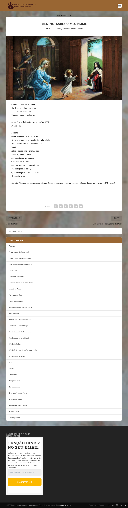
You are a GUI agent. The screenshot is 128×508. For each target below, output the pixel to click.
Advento (12, 246)
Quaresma (13, 375)
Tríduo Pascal (14, 411)
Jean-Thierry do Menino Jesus (20, 307)
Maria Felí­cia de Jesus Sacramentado (23, 350)
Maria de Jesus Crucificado (19, 338)
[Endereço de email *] (25, 472)
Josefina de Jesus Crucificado (20, 319)
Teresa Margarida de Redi (18, 405)
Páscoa (11, 369)
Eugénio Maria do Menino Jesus (21, 283)
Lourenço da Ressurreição (18, 326)
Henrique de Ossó (15, 295)
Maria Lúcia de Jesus (17, 356)
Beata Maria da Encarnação (19, 252)
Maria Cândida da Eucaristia (20, 332)
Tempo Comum (14, 381)
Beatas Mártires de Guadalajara (21, 264)
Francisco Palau (15, 289)
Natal (59, 29)
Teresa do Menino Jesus (72, 29)
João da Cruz (14, 313)
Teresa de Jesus (14, 387)
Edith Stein (13, 271)
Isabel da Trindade (16, 301)
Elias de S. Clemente (16, 277)
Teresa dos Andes (15, 399)
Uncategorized (14, 417)
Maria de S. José (15, 344)
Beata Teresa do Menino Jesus (20, 258)
